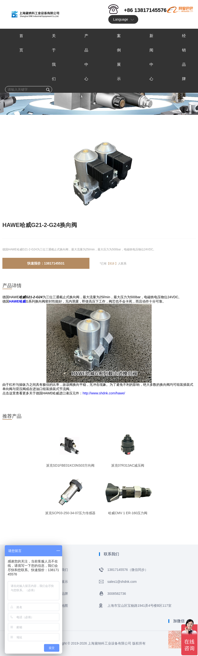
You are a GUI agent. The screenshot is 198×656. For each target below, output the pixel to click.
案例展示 (61, 582)
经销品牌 (61, 593)
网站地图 (61, 605)
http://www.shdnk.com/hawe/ (103, 393)
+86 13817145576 (145, 10)
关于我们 (61, 570)
